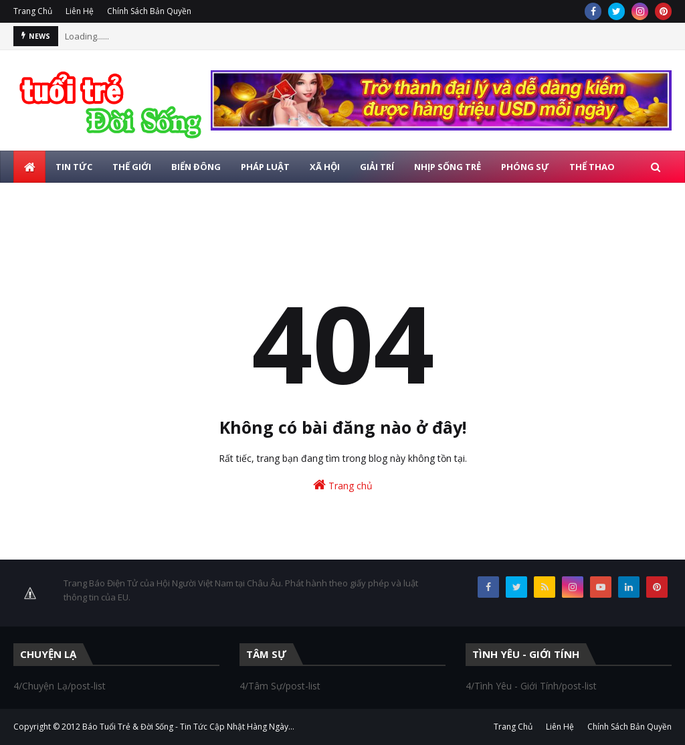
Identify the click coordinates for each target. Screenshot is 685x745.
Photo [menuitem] (103, 199)
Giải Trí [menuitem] (377, 167)
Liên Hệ (80, 11)
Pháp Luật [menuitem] (265, 167)
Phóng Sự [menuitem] (525, 167)
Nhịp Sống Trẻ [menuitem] (447, 167)
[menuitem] (29, 167)
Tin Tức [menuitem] (74, 167)
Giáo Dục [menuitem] (45, 199)
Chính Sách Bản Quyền (149, 11)
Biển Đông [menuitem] (196, 167)
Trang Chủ (32, 11)
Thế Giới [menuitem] (131, 167)
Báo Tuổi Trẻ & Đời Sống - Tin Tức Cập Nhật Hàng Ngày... (188, 726)
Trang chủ (343, 485)
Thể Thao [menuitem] (592, 167)
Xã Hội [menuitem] (325, 167)
